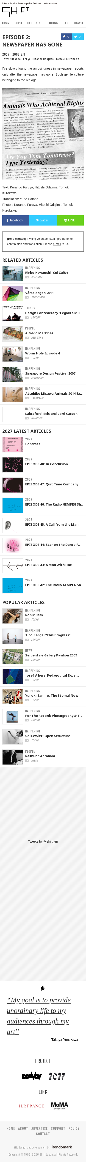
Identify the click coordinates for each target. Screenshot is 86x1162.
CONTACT (43, 1133)
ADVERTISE (39, 1128)
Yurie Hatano (29, 199)
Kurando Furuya (20, 59)
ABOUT (23, 1128)
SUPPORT (58, 1128)
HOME (11, 1128)
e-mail (57, 244)
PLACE (66, 23)
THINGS (52, 23)
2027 (5, 54)
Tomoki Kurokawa (67, 59)
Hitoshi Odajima (43, 59)
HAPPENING (35, 23)
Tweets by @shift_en (43, 841)
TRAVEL (78, 23)
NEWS (5, 23)
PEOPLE (17, 23)
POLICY (74, 1128)
